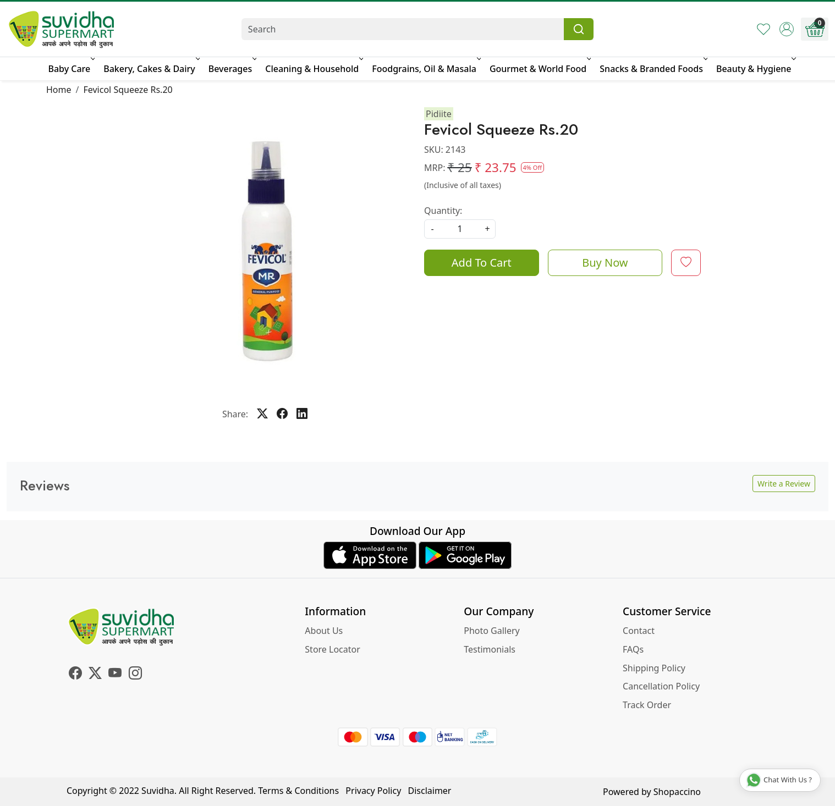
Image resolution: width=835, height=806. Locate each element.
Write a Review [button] (783, 483)
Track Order (647, 705)
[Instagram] (135, 674)
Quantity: (443, 211)
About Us (324, 631)
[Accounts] (786, 29)
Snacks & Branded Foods (653, 69)
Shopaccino (677, 792)
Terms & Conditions (298, 791)
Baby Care (70, 69)
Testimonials (489, 649)
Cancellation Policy (661, 686)
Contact (639, 631)
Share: (235, 414)
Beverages (231, 69)
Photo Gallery (492, 631)
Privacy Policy (373, 791)
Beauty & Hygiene (755, 69)
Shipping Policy (654, 668)
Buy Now (605, 262)
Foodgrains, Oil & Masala (425, 69)
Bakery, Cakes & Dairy (150, 69)
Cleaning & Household (313, 69)
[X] (95, 674)
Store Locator (332, 649)
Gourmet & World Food (539, 69)
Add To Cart (482, 262)
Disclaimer (430, 791)
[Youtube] (115, 674)
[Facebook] (75, 674)
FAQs (633, 649)
